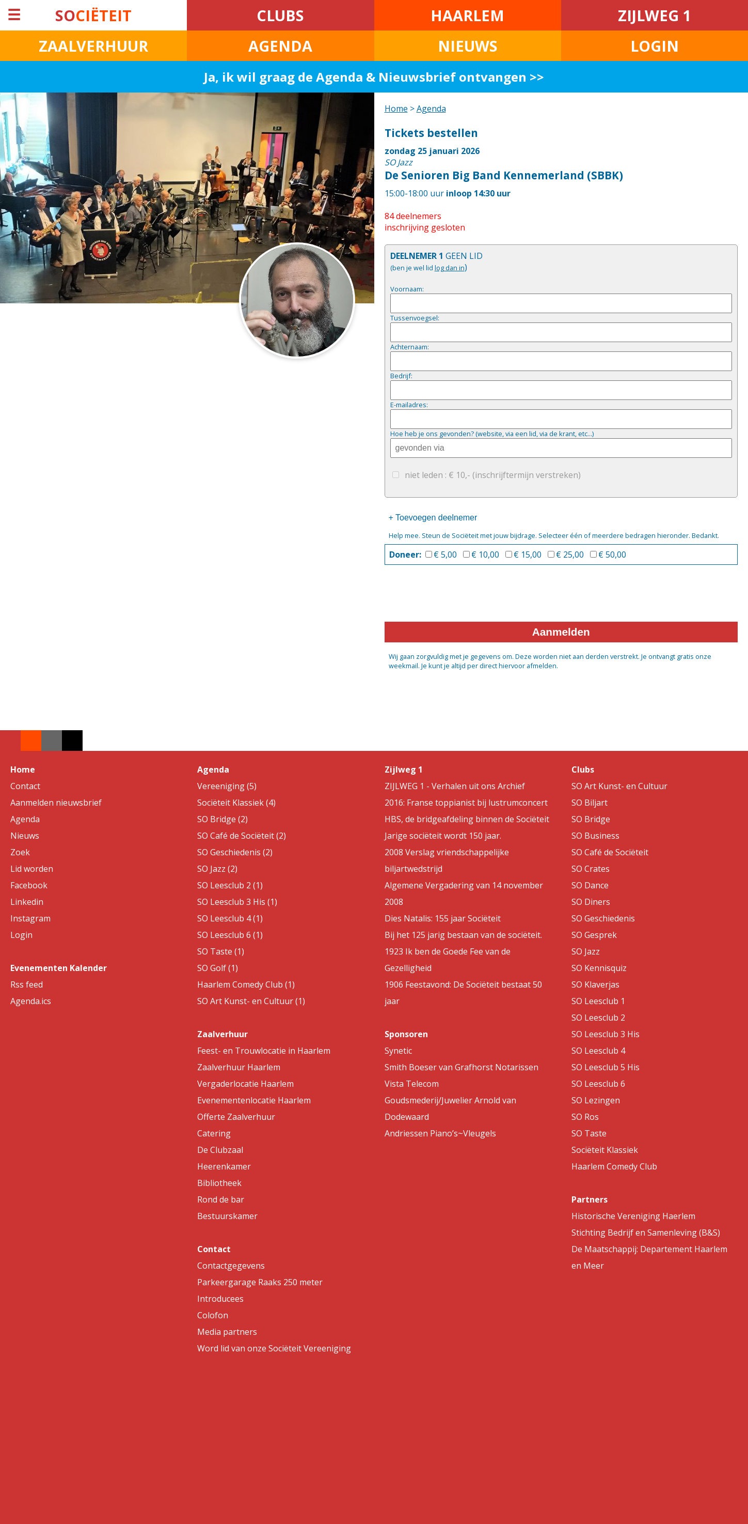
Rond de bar (220, 1199)
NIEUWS (468, 46)
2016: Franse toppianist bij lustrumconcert (466, 802)
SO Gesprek (594, 935)
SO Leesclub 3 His (605, 1034)
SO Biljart (589, 802)
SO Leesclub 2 (598, 1017)
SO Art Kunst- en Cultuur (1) (251, 1001)
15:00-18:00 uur (561, 162)
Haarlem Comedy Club (614, 1166)
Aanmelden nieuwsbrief (56, 802)
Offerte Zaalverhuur (236, 1116)
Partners (589, 1199)
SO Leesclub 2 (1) (230, 885)
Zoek (20, 852)
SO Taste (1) (220, 951)
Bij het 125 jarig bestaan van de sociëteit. (463, 935)
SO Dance (590, 885)
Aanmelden (561, 632)
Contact (25, 786)
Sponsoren (406, 1034)
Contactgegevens (231, 1265)
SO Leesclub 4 (598, 1050)
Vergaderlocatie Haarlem (245, 1083)
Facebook (28, 885)
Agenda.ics (30, 1001)
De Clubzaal (220, 1150)
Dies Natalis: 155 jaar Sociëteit (443, 918)
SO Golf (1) (217, 968)
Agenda (431, 108)
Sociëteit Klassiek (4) (236, 802)
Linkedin (26, 901)
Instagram (30, 918)
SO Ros (585, 1116)
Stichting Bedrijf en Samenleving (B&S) (645, 1232)
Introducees (220, 1298)
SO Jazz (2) (217, 868)
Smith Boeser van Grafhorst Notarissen (461, 1067)
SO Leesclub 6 (598, 1083)
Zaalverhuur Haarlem (238, 1067)
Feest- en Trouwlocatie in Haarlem (263, 1050)
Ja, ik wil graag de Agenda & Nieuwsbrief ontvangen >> (374, 76)
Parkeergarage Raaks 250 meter (260, 1282)
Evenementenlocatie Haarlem (254, 1100)
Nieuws (24, 835)
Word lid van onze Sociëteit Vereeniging (274, 1348)
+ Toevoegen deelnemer (433, 517)
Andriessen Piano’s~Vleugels (440, 1133)
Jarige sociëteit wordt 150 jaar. (443, 835)
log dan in (450, 267)
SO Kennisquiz (599, 968)
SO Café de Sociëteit (609, 852)
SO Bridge (590, 819)
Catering (214, 1133)
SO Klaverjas (595, 984)
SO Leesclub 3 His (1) (237, 901)
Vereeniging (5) (227, 786)
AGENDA (280, 46)
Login (21, 935)
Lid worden (31, 868)
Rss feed (26, 984)
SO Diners (590, 901)
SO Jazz (585, 951)
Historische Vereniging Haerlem (633, 1216)
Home (396, 108)
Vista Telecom (412, 1083)
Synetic (398, 1050)
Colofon (212, 1315)
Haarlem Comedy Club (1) (246, 984)
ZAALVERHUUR (93, 46)
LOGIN (654, 46)
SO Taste (589, 1133)
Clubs (582, 769)
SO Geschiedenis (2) (235, 852)
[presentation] (463, 596)
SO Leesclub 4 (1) (230, 918)
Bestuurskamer (227, 1216)
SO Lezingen (595, 1100)
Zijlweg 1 (404, 769)
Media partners (227, 1331)
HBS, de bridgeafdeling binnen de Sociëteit (467, 819)
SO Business (595, 835)
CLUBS (280, 15)
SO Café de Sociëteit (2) (241, 835)
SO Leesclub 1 (598, 1001)
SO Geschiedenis (603, 918)
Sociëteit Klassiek (604, 1150)
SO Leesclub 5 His (605, 1067)
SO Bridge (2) (222, 819)
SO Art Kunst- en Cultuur (619, 786)
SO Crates (590, 868)
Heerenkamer (224, 1166)
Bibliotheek (219, 1183)
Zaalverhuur (222, 1034)
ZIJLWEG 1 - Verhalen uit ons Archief (455, 786)
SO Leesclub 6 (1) (230, 935)
